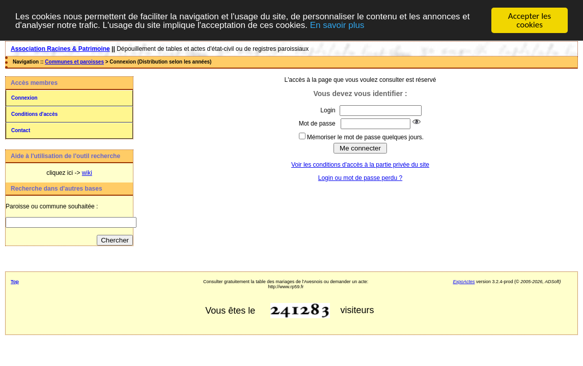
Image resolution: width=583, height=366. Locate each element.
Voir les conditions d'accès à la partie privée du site (360, 164)
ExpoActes (464, 281)
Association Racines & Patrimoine (60, 48)
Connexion (24, 98)
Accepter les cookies (529, 20)
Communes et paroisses (74, 62)
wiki (87, 172)
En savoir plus (337, 25)
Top (15, 281)
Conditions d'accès (34, 114)
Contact (20, 130)
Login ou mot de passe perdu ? (360, 177)
